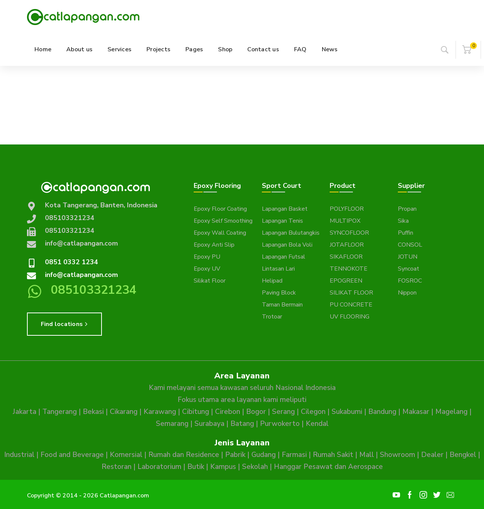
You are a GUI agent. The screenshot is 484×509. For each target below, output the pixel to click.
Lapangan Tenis (282, 221)
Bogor (256, 412)
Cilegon (313, 412)
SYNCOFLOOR (349, 233)
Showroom (397, 455)
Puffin (405, 233)
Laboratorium (159, 467)
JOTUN (407, 257)
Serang (283, 412)
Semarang (172, 424)
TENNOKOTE (348, 269)
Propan (407, 209)
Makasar (415, 412)
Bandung (382, 412)
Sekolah (255, 467)
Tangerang (59, 412)
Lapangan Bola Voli (287, 245)
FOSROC (410, 281)
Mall (366, 455)
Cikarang (123, 412)
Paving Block (279, 293)
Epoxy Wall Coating (220, 233)
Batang (242, 424)
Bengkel (463, 455)
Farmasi (294, 455)
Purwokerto (280, 424)
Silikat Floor (210, 281)
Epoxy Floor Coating (220, 209)
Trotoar (272, 317)
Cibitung (195, 412)
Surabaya (209, 424)
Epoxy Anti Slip (214, 245)
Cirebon (227, 412)
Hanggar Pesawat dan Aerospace (328, 467)
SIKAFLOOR (346, 257)
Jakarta (24, 412)
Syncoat (408, 269)
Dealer (432, 455)
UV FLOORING (349, 317)
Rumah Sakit (333, 455)
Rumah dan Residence (183, 455)
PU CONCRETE (351, 305)
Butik (195, 467)
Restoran (116, 467)
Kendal (317, 424)
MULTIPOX (345, 221)
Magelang (451, 412)
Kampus (223, 467)
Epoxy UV (207, 269)
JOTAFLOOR (347, 245)
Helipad (272, 281)
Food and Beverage (72, 455)
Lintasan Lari (278, 269)
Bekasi (93, 412)
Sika (403, 221)
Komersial (126, 455)
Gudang (263, 455)
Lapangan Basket (285, 209)
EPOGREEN (346, 281)
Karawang (159, 412)
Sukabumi (347, 412)
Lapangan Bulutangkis (291, 233)
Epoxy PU (207, 257)
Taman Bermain (282, 305)
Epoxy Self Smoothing (223, 221)
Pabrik (235, 455)
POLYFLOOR (347, 209)
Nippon (407, 293)
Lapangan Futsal (283, 257)
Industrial (19, 455)
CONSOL (410, 245)
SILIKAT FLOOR (351, 293)
